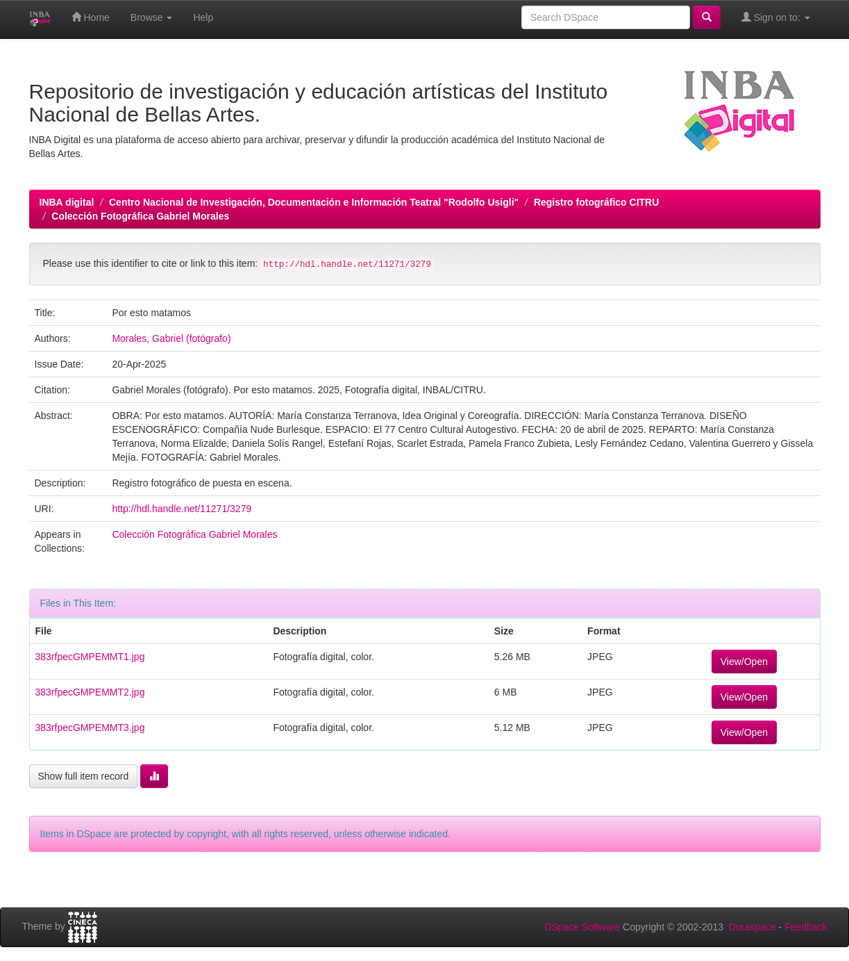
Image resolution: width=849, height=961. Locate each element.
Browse (152, 17)
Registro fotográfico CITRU (596, 202)
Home (91, 17)
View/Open (744, 661)
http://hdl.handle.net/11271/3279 (181, 508)
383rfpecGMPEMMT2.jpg (90, 692)
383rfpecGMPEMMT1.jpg (90, 656)
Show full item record (83, 776)
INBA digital (67, 202)
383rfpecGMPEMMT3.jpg (90, 727)
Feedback (805, 927)
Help (203, 17)
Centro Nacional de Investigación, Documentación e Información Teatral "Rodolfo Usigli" (314, 202)
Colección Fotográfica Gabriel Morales (140, 216)
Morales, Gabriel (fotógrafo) (171, 338)
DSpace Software (582, 927)
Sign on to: (775, 17)
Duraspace (752, 927)
